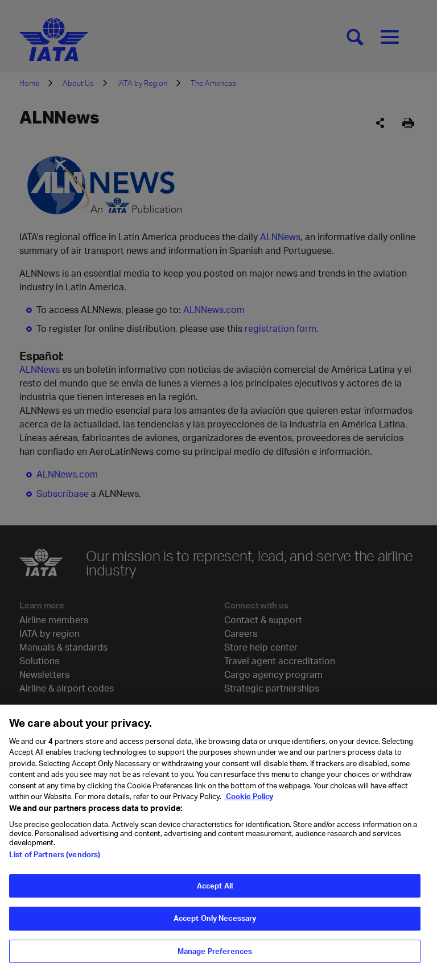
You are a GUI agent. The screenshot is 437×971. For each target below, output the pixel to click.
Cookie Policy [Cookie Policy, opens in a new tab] (248, 800)
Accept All (215, 889)
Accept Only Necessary (215, 922)
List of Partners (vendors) (54, 857)
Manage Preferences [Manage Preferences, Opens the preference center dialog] (215, 955)
